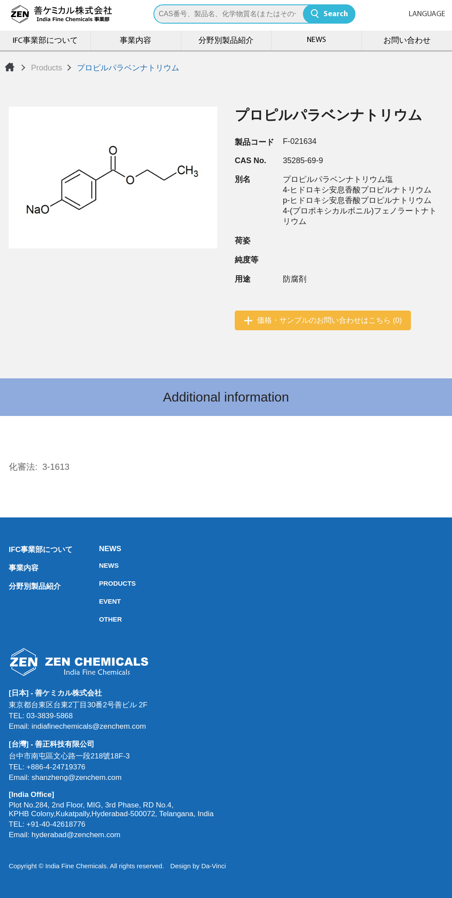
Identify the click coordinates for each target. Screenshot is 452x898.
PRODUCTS (101, 583)
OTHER (101, 619)
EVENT (101, 601)
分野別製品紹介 (226, 41)
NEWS (316, 40)
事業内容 (135, 41)
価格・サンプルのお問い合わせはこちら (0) (329, 320)
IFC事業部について (45, 41)
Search (335, 14)
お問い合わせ (407, 41)
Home (9, 66)
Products (46, 67)
